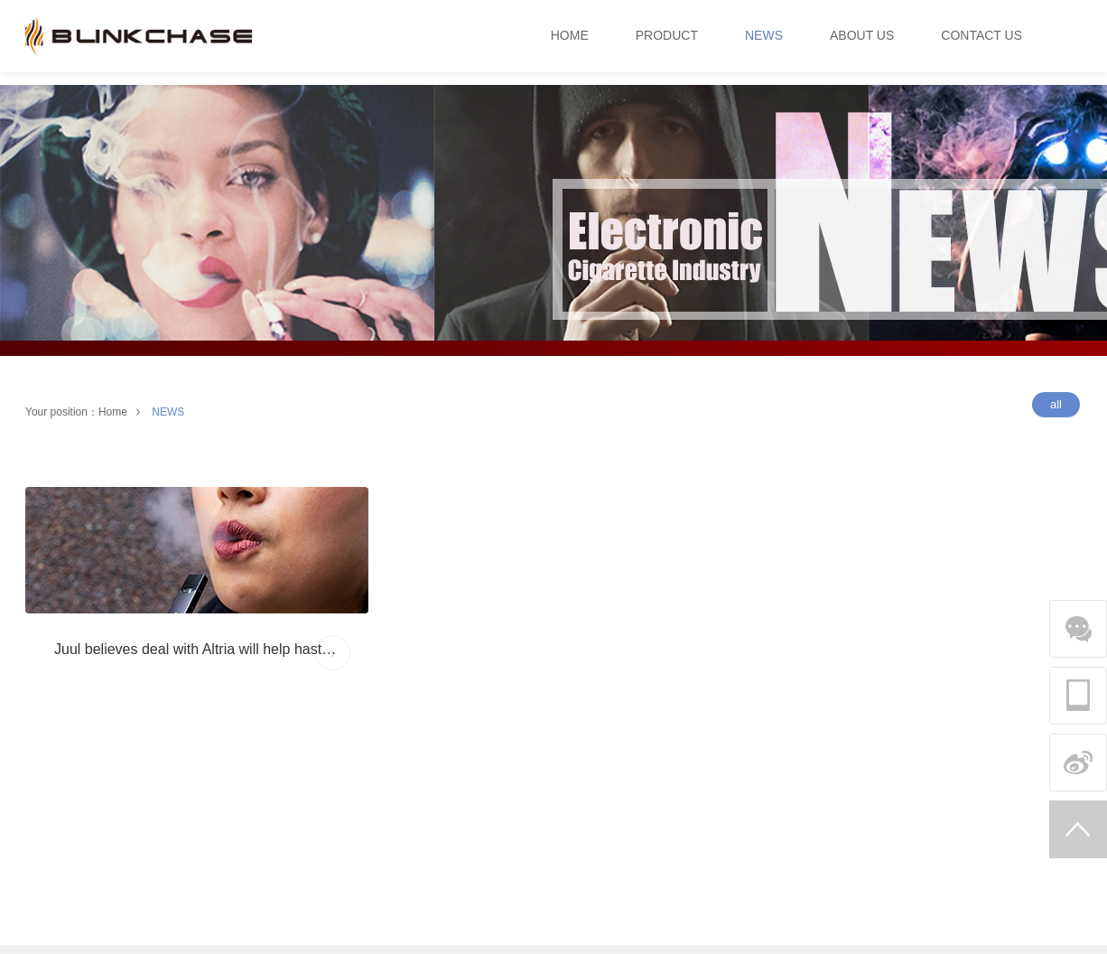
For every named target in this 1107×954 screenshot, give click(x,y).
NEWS (168, 412)
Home (112, 412)
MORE (333, 653)
